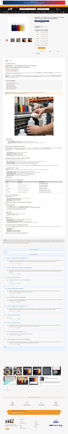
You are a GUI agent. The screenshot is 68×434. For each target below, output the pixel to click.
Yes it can (10, 317)
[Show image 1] (33, 136)
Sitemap (36, 427)
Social (58, 51)
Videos (51, 51)
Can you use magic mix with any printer (13, 322)
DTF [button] (15, 12)
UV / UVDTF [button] (32, 12)
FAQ (11, 60)
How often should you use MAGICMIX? (13, 277)
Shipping (21, 427)
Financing (36, 423)
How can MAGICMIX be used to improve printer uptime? (16, 297)
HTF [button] (19, 12)
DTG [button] (28, 12)
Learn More (38, 397)
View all (5, 347)
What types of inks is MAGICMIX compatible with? (15, 288)
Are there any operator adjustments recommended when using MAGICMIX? (19, 267)
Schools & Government (23, 423)
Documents (42, 51)
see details (32, 6)
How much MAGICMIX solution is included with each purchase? (17, 306)
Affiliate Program (37, 424)
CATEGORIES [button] (5, 12)
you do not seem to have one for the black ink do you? (16, 331)
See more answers (11, 284)
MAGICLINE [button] (12, 12)
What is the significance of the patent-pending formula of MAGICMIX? (18, 339)
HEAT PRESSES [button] (43, 12)
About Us (21, 419)
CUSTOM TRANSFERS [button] (51, 12)
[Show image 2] (34, 136)
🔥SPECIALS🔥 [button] (59, 12)
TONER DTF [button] (23, 12)
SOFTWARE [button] (38, 12)
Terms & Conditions (23, 428)
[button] (33, 40)
